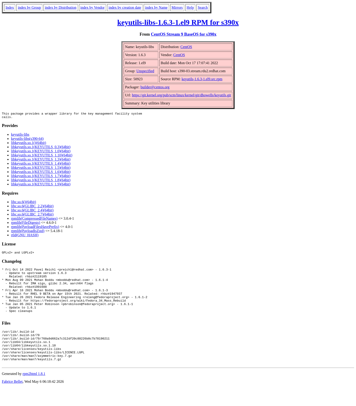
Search (203, 7)
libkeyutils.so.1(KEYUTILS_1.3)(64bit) (40, 161)
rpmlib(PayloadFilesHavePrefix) (35, 228)
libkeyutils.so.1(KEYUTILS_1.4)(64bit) (40, 165)
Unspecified (145, 71)
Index (10, 7)
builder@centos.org (154, 87)
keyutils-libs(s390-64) (27, 140)
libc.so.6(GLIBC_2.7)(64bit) (32, 216)
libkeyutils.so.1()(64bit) (28, 144)
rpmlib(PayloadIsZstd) (27, 232)
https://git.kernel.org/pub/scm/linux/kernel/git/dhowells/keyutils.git (181, 95)
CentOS (186, 47)
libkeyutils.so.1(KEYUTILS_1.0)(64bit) (40, 152)
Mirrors (177, 7)
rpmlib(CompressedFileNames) (34, 220)
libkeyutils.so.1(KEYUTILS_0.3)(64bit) (40, 148)
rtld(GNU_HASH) (24, 236)
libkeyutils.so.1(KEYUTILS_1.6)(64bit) (40, 173)
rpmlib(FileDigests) (25, 224)
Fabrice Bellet (12, 400)
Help (190, 7)
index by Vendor (92, 7)
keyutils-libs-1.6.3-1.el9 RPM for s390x (178, 22)
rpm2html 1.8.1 (34, 392)
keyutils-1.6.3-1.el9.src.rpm (201, 79)
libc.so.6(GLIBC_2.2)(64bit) (32, 207)
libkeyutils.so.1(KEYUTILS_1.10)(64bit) (41, 156)
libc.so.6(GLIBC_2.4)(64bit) (32, 211)
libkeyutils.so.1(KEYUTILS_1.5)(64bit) (40, 169)
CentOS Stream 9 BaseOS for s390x (183, 34)
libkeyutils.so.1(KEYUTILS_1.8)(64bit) (40, 181)
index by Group (29, 7)
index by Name (156, 7)
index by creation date (124, 7)
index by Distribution (60, 7)
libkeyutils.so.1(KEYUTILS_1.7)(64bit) (40, 177)
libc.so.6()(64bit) (23, 203)
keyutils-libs (20, 136)
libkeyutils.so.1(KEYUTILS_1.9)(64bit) (40, 185)
